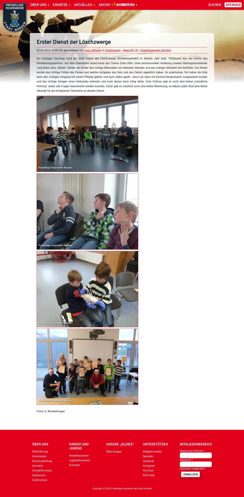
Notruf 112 (126, 5)
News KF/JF (130, 50)
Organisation (112, 50)
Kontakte (37, 465)
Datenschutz (39, 480)
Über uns (38, 5)
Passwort (186, 459)
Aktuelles (83, 5)
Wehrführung (40, 451)
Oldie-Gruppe (113, 451)
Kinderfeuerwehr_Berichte (156, 50)
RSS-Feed (148, 475)
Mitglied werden (152, 451)
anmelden (190, 474)
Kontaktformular (42, 470)
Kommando (39, 456)
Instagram (149, 465)
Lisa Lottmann (92, 50)
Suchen (214, 5)
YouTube (148, 470)
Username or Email (192, 450)
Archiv (104, 5)
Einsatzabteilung (42, 461)
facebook (148, 461)
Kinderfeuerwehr (79, 455)
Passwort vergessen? (192, 468)
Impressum (39, 475)
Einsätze (60, 5)
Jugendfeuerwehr (79, 460)
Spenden (233, 5)
